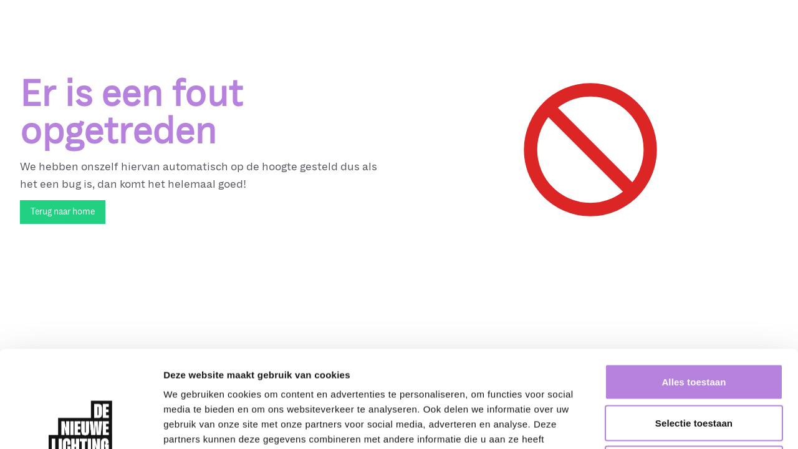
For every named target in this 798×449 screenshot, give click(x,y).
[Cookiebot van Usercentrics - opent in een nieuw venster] (80, 424)
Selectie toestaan (694, 326)
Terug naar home (63, 211)
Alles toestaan (693, 285)
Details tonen (673, 424)
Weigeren (694, 367)
